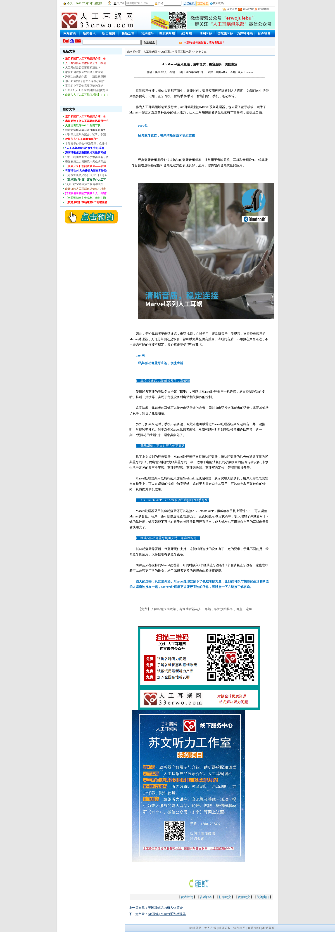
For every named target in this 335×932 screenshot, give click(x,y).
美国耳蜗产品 (183, 51)
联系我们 (254, 928)
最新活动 (128, 33)
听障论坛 (225, 928)
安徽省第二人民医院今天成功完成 (85, 161)
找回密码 (217, 3)
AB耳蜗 (186, 33)
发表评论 (187, 897)
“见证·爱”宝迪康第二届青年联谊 (84, 184)
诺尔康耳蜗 (225, 33)
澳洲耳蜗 (206, 33)
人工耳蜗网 (150, 51)
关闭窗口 (263, 897)
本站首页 (268, 928)
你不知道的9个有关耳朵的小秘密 (85, 81)
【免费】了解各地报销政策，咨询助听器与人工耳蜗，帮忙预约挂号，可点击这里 (195, 609)
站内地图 (263, 9)
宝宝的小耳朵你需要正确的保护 (84, 85)
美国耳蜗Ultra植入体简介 (165, 907)
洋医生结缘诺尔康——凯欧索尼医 (85, 76)
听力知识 (108, 33)
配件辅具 (264, 33)
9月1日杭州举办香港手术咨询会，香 (87, 157)
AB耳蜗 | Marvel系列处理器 (167, 914)
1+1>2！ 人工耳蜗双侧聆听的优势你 (86, 90)
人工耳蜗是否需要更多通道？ (82, 67)
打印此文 (225, 897)
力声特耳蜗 (245, 33)
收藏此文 (244, 897)
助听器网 (195, 928)
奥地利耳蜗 (167, 33)
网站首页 (69, 33)
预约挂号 (147, 33)
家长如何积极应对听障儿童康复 (84, 72)
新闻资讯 (89, 33)
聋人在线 (210, 928)
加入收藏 (248, 9)
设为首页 (232, 9)
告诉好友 (206, 897)
